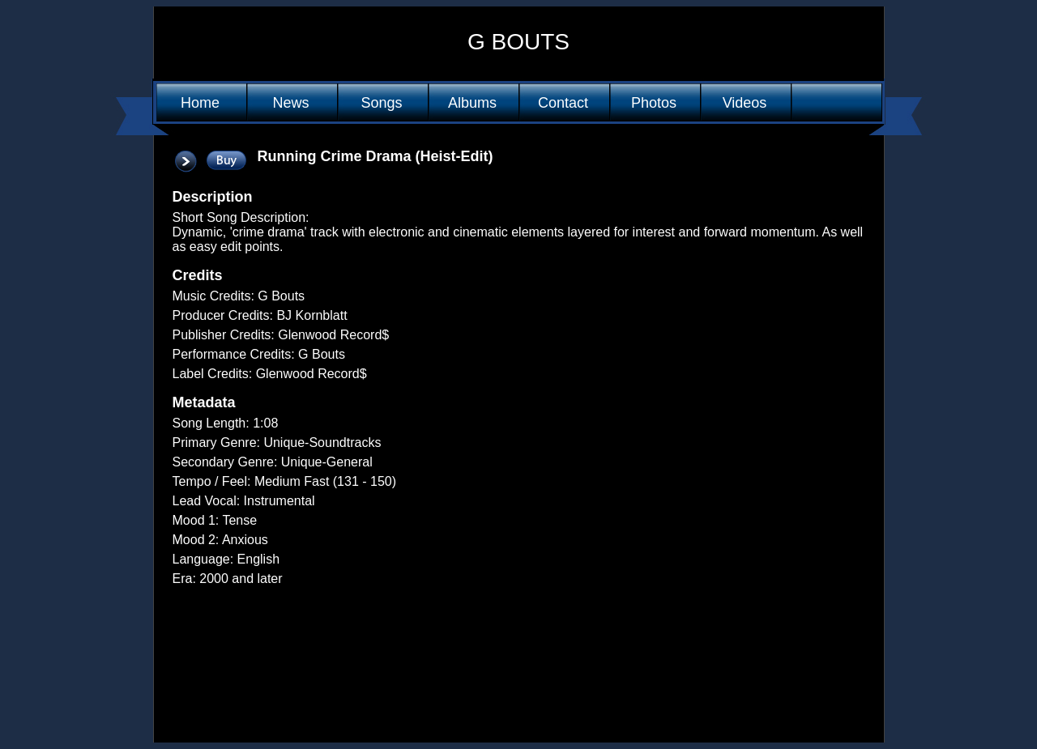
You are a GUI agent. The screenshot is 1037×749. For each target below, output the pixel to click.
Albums (472, 103)
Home (200, 103)
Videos (745, 103)
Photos (653, 103)
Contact (563, 103)
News (290, 103)
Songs (381, 103)
